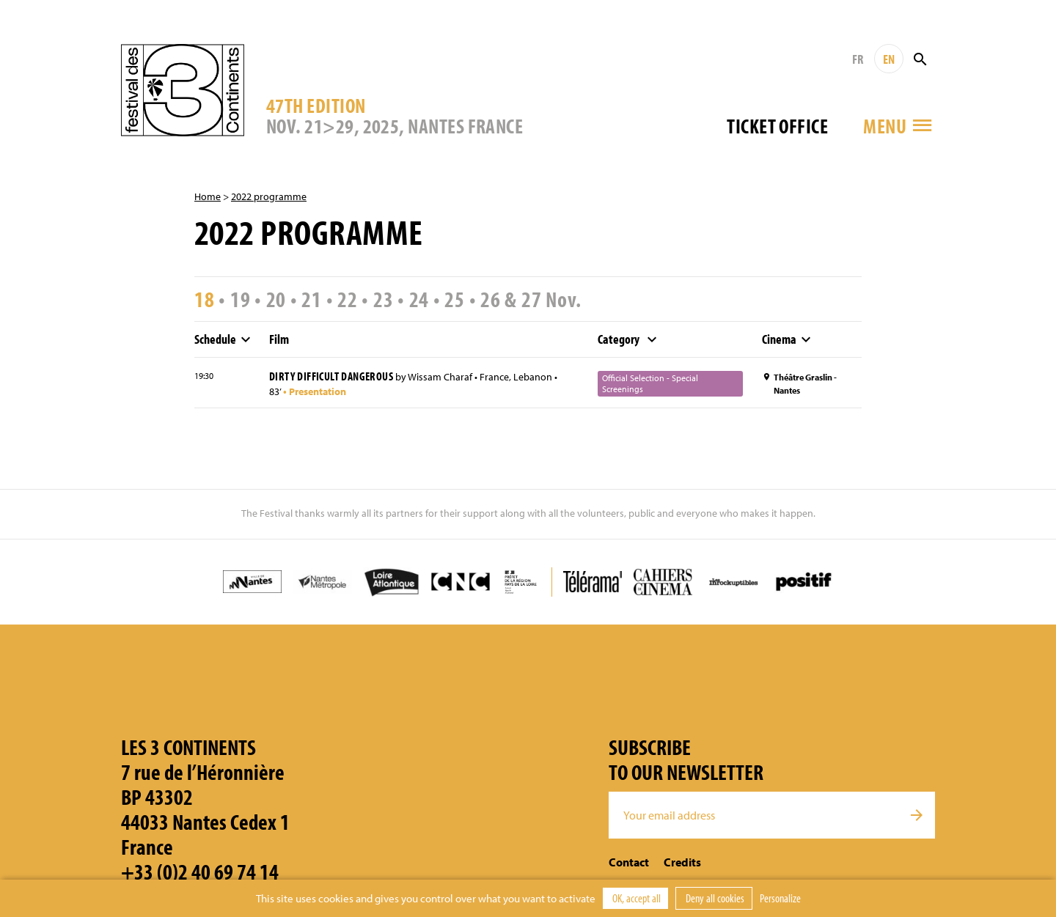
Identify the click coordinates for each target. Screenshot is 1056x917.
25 (454, 299)
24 (419, 299)
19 (240, 299)
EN (889, 59)
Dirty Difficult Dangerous (331, 376)
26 (490, 299)
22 (347, 299)
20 (276, 299)
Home (207, 196)
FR (857, 59)
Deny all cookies (713, 898)
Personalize (780, 898)
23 (383, 299)
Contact (629, 862)
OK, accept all (635, 898)
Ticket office (777, 126)
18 (204, 299)
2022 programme (269, 196)
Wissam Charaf (440, 376)
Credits (682, 862)
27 (531, 299)
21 (311, 299)
